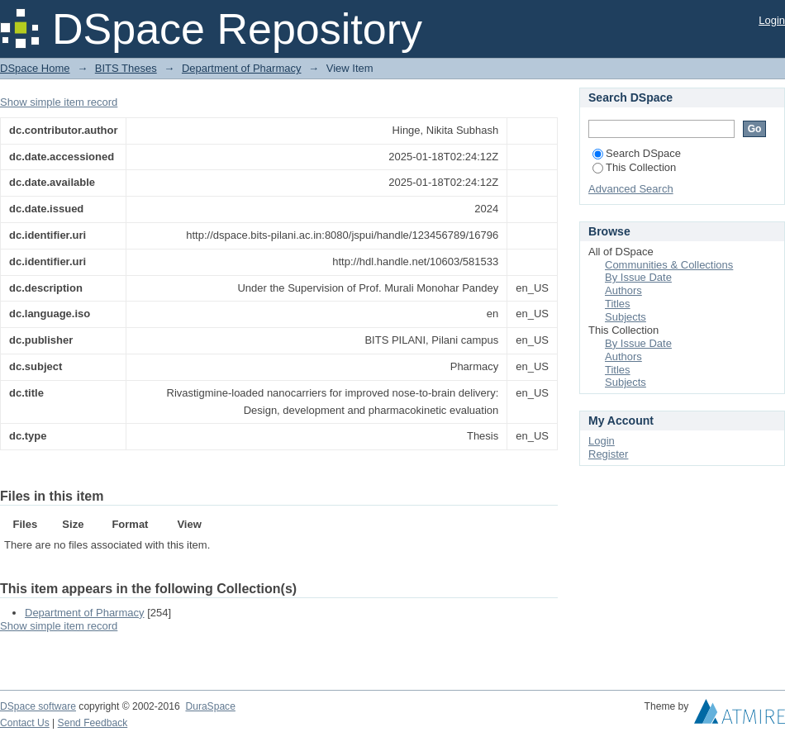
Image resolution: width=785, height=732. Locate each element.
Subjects (625, 317)
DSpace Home (35, 68)
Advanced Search (630, 189)
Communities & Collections (669, 265)
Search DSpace (636, 153)
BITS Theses (126, 68)
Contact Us (25, 723)
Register (608, 454)
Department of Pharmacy (242, 68)
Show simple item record (58, 102)
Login (772, 20)
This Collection (634, 167)
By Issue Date (638, 277)
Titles (617, 303)
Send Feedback (93, 723)
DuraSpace (210, 706)
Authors (623, 290)
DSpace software (38, 706)
